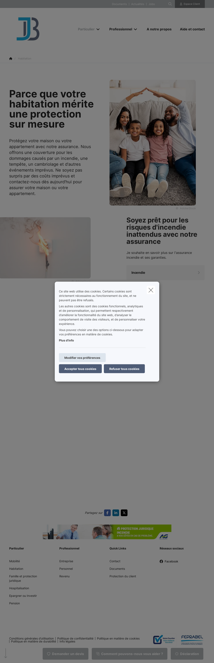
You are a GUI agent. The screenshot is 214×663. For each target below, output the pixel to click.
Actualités (137, 4)
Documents (119, 4)
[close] (151, 290)
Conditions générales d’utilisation (31, 638)
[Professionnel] (119, 29)
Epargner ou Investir (23, 595)
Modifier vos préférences (82, 357)
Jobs (152, 4)
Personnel (66, 568)
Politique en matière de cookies (118, 638)
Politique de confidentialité (75, 638)
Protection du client (123, 576)
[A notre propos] (159, 29)
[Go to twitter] (125, 513)
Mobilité (14, 561)
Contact (115, 561)
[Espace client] (190, 4)
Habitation (16, 568)
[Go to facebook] (108, 513)
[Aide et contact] (190, 29)
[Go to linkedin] (116, 513)
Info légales (67, 641)
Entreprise (66, 561)
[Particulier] (85, 29)
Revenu (64, 576)
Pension (14, 603)
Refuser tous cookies (124, 368)
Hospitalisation (19, 588)
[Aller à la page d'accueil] (40, 29)
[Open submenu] (98, 29)
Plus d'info (66, 340)
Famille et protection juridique (23, 578)
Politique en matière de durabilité (33, 641)
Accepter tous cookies (80, 368)
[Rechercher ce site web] (170, 4)
